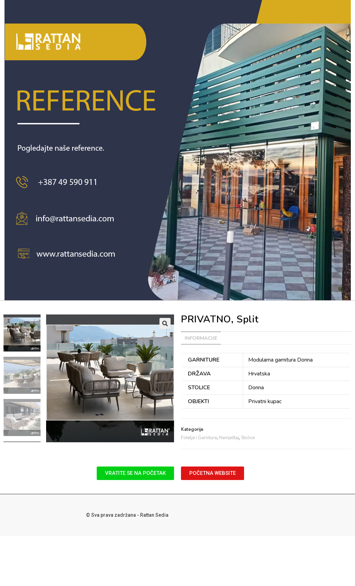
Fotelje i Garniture (199, 438)
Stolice (248, 438)
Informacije (200, 338)
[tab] (201, 338)
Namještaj (229, 438)
